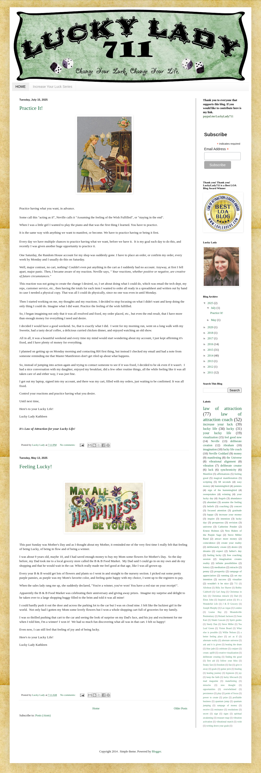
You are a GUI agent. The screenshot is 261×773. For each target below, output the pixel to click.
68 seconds (224, 481)
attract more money (226, 538)
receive (206, 709)
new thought (228, 685)
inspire (211, 518)
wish (239, 721)
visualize (237, 579)
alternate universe (230, 640)
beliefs (210, 506)
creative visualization (229, 652)
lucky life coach (232, 449)
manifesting (214, 457)
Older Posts (180, 708)
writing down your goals (217, 725)
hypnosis (230, 673)
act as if (233, 636)
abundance (236, 498)
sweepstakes (209, 494)
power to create (210, 697)
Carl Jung (220, 591)
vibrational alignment (222, 461)
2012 (211, 366)
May (214, 320)
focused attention (217, 510)
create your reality (231, 542)
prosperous (218, 522)
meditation (219, 567)
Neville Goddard (218, 453)
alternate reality (210, 640)
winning (226, 494)
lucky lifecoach (231, 677)
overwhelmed (230, 689)
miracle (234, 567)
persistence (208, 693)
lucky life (210, 429)
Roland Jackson (225, 616)
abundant (212, 502)
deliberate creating (212, 656)
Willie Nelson (229, 632)
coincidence (209, 542)
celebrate (223, 648)
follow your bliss (229, 660)
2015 (211, 349)
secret (205, 713)
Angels (222, 498)
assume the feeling (232, 502)
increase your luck (218, 424)
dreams (206, 551)
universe (207, 526)
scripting (207, 481)
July (214, 308)
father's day (235, 551)
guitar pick (226, 669)
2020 (211, 327)
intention (225, 518)
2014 (211, 355)
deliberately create (217, 546)
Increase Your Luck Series (52, 87)
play (219, 693)
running (225, 575)
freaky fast (208, 664)
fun (230, 664)
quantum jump (222, 701)
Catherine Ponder (227, 526)
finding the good (233, 656)
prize (225, 697)
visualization (210, 437)
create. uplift (209, 652)
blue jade (210, 648)
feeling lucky (214, 555)
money (238, 453)
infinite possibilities (226, 563)
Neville (215, 441)
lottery (206, 567)
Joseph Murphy (210, 608)
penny (206, 571)
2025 (211, 303)
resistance (218, 709)
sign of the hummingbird (222, 490)
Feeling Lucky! (35, 466)
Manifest (207, 473)
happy (210, 514)
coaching (224, 506)
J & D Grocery (230, 603)
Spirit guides (236, 620)
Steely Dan (212, 624)
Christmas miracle (220, 596)
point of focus (231, 693)
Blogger (156, 751)
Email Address (216, 149)
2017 (211, 338)
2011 (211, 372)
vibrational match (225, 721)
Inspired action (225, 599)
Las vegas (226, 608)
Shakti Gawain (218, 620)
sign (216, 713)
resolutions (233, 709)
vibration (208, 465)
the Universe (234, 457)
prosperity (219, 571)
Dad (236, 596)
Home (96, 708)
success (222, 579)
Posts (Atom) (43, 715)
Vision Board (225, 628)
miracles (207, 685)
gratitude (237, 510)
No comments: (68, 444)
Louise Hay (215, 612)
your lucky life (217, 433)
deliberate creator (231, 465)
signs (226, 713)
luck (210, 469)
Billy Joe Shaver (223, 587)
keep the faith (212, 677)
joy (240, 673)
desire (235, 546)
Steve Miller (228, 624)
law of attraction (222, 408)
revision (233, 522)
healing (238, 669)
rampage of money (227, 705)
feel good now (233, 437)
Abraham (228, 445)
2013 (211, 361)
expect (219, 551)
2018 (211, 332)
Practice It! (31, 108)
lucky (230, 429)
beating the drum (233, 644)
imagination (210, 449)
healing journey (214, 673)
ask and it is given (212, 644)
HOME (20, 87)
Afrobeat (207, 587)
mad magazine (210, 681)
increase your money (230, 514)
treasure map (223, 717)
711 (236, 583)
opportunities (209, 689)
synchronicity (228, 469)
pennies (238, 485)
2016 (211, 344)
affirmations (223, 473)
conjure (234, 648)
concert (238, 506)
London (238, 608)
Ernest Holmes (211, 530)
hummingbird (222, 485)
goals (214, 669)
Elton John (208, 599)
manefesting (231, 681)
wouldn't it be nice (218, 583)
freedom (221, 664)
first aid (211, 660)
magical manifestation (225, 477)
